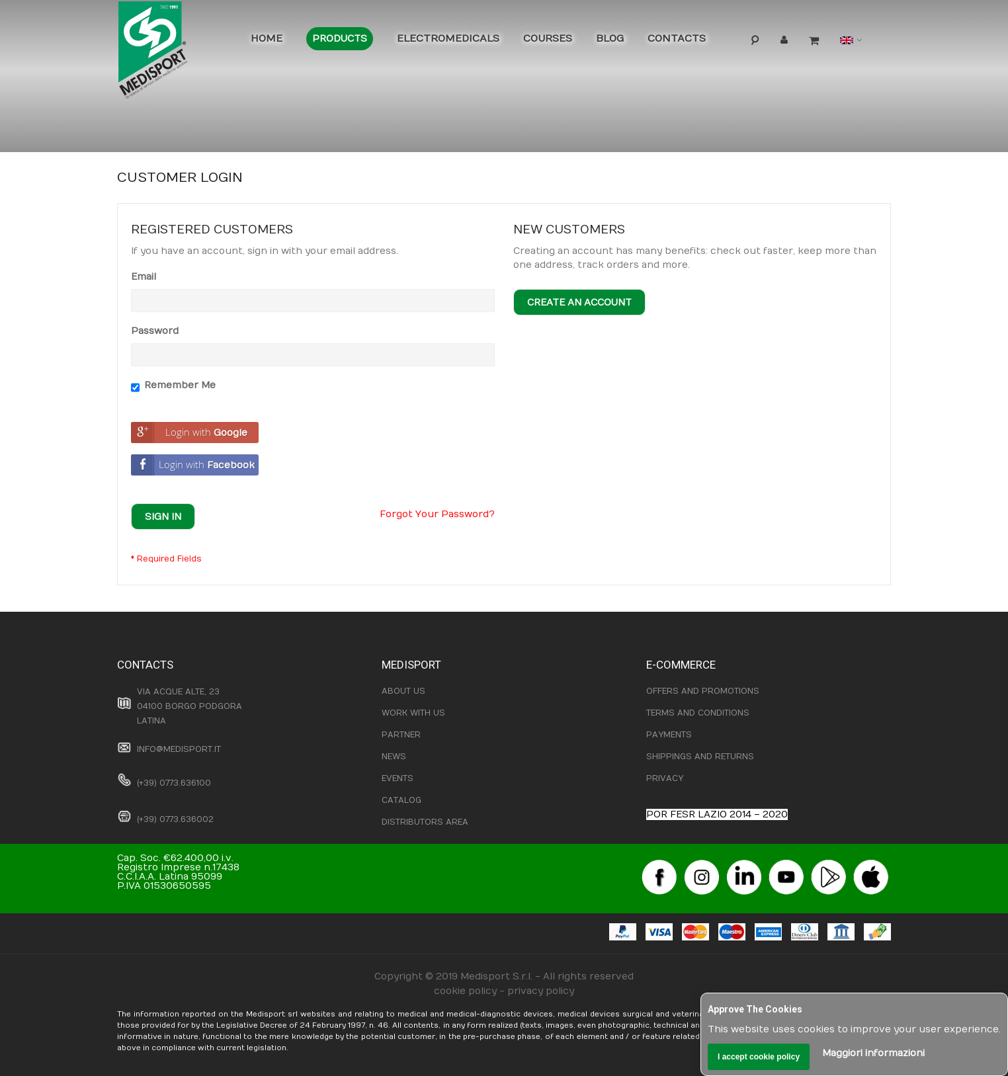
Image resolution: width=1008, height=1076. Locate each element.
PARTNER (401, 734)
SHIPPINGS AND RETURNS (700, 756)
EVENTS (397, 778)
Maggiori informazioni (873, 1053)
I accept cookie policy (759, 1056)
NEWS (394, 756)
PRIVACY (664, 778)
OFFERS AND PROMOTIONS (702, 691)
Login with (189, 432)
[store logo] (173, 53)
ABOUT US (403, 691)
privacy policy (540, 991)
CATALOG (401, 800)
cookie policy (465, 991)
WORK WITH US (413, 713)
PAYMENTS (669, 734)
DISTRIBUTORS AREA (425, 822)
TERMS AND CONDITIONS (697, 713)
